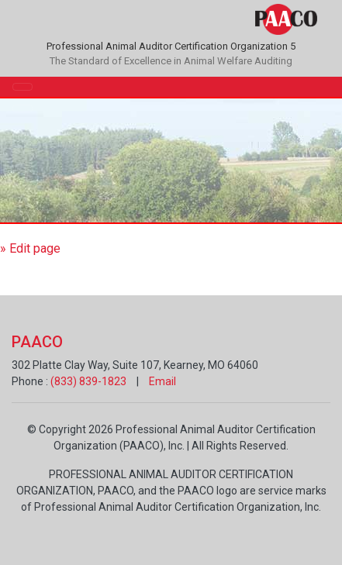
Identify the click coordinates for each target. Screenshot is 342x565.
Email (162, 381)
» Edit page (30, 248)
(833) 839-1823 (88, 381)
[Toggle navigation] (22, 87)
